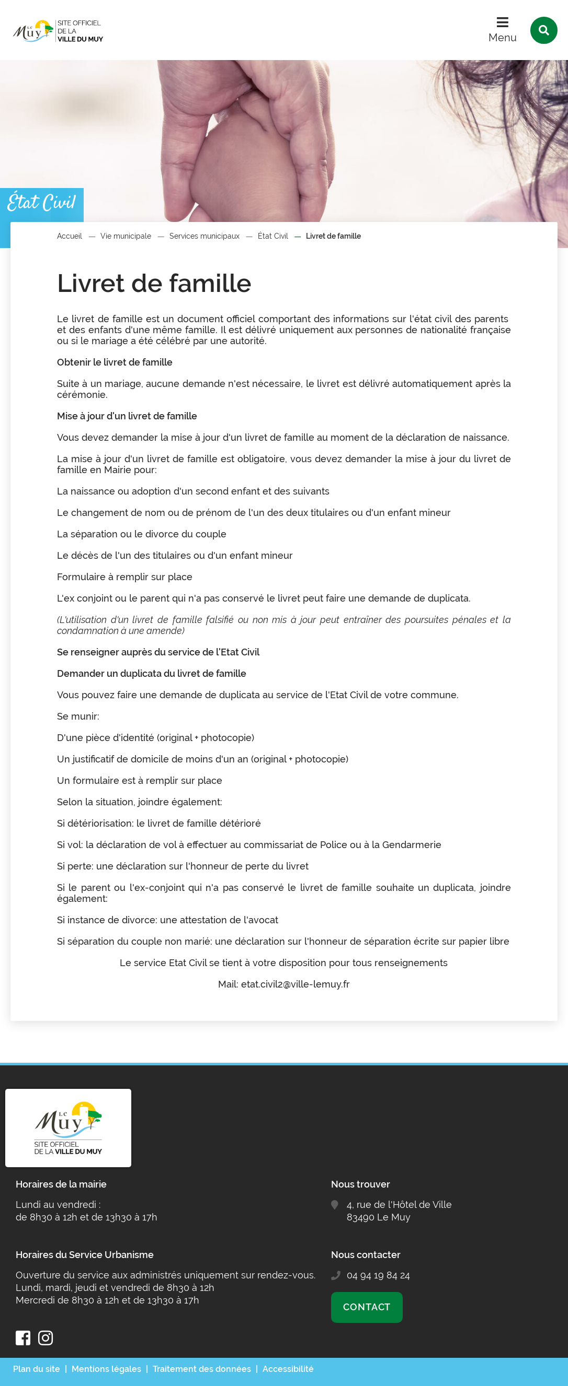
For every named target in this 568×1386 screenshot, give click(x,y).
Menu (503, 37)
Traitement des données (202, 1369)
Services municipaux (204, 236)
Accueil (69, 236)
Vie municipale (125, 236)
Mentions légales (106, 1369)
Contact (367, 1306)
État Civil (273, 236)
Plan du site (36, 1369)
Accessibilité (288, 1369)
